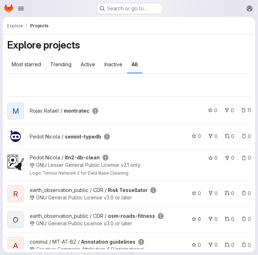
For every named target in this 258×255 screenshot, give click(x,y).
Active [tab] (88, 64)
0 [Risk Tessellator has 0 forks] (213, 193)
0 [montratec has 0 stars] (212, 110)
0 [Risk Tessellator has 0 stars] (196, 193)
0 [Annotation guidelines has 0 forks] (213, 245)
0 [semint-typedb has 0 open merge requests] (229, 136)
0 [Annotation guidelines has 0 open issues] (246, 245)
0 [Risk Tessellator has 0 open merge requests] (229, 193)
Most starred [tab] (26, 64)
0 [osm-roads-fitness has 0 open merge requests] (229, 219)
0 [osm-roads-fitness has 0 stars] (196, 219)
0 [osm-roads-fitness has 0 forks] (213, 219)
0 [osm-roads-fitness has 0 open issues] (246, 219)
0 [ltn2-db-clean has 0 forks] (229, 158)
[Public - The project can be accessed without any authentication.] (95, 111)
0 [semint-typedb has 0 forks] (213, 136)
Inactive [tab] (113, 64)
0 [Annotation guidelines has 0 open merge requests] (229, 245)
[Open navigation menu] (21, 8)
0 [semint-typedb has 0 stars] (196, 136)
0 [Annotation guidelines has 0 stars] (196, 245)
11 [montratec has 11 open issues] (246, 110)
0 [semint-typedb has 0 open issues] (246, 136)
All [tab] (135, 64)
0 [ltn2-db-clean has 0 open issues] (246, 158)
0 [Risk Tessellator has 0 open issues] (246, 193)
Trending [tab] (60, 64)
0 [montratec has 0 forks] (229, 110)
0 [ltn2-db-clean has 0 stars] (213, 158)
